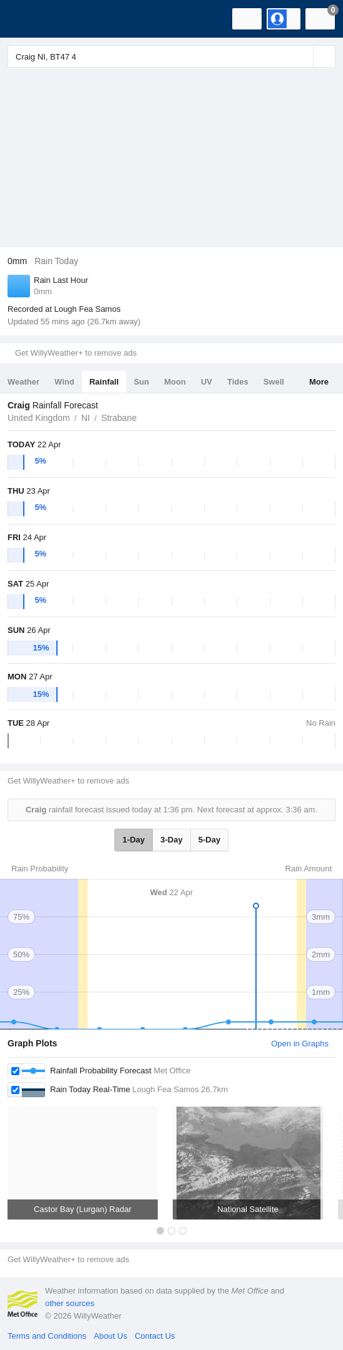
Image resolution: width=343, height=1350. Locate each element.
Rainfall (104, 381)
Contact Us (155, 1336)
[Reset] (302, 56)
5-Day (209, 839)
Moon (175, 381)
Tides (237, 381)
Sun (142, 381)
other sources (70, 1303)
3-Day (171, 839)
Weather (23, 381)
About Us (110, 1336)
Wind (64, 381)
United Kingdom (39, 418)
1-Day (134, 839)
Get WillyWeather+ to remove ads (75, 353)
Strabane (119, 418)
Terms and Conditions (47, 1336)
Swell (274, 381)
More (319, 381)
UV (206, 381)
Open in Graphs (300, 1043)
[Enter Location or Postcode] (171, 56)
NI (85, 418)
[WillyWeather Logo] (28, 19)
